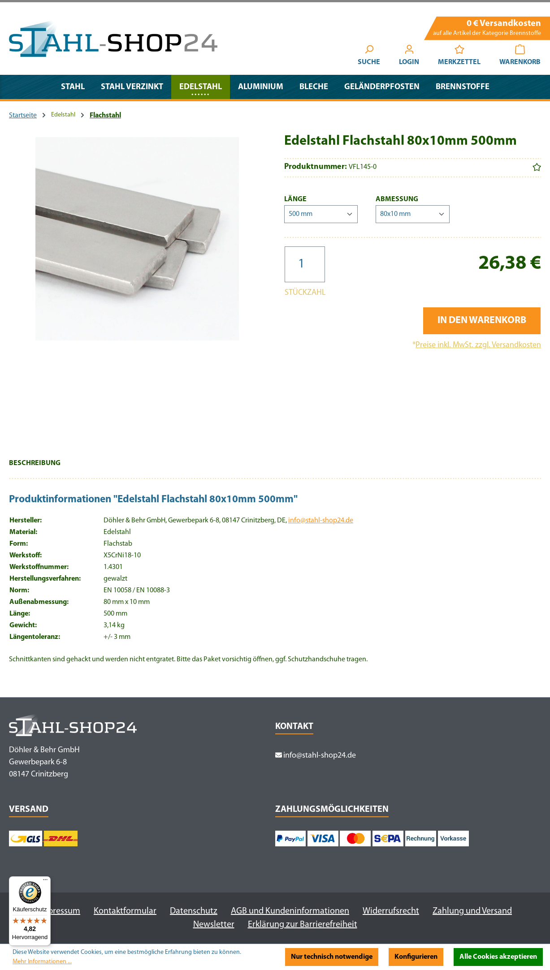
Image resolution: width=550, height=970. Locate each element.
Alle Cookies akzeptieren (498, 957)
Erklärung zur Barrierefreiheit (302, 924)
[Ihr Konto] (409, 56)
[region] (137, 289)
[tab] (35, 468)
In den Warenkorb (481, 320)
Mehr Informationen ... (42, 961)
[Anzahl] (305, 264)
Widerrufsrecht (391, 911)
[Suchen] (369, 56)
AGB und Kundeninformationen (290, 911)
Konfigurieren (415, 957)
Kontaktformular (125, 911)
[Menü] (45, 881)
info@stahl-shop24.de (320, 520)
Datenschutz (193, 911)
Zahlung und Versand (472, 911)
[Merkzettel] (459, 56)
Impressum (59, 911)
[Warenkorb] (520, 56)
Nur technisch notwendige (331, 957)
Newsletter (213, 924)
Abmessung (397, 198)
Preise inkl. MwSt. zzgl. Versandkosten (478, 345)
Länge (295, 198)
